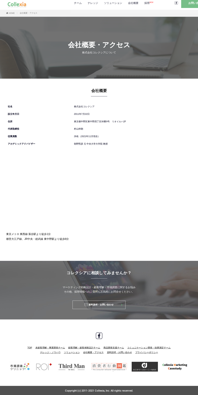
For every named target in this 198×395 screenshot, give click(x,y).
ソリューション (78, 4)
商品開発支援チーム (113, 347)
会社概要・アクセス (28, 13)
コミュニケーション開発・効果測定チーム (149, 347)
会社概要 (98, 4)
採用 (113, 4)
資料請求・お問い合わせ (119, 351)
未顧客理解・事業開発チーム (50, 347)
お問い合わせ (179, 4)
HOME (12, 13)
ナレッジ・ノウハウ (50, 351)
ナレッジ (57, 4)
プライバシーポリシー (146, 351)
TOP (29, 347)
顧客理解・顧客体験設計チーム (84, 347)
